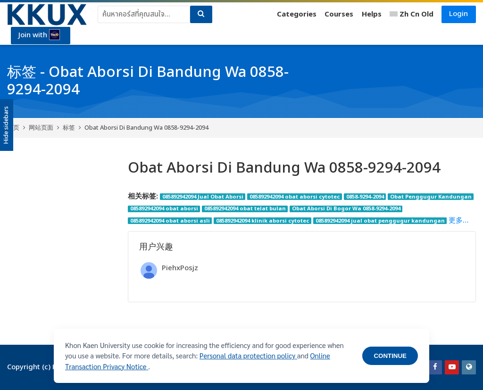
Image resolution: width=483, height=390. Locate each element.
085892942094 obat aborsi (164, 209)
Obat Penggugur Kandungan (431, 196)
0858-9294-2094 (365, 196)
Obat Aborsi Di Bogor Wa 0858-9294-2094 (346, 209)
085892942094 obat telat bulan (245, 209)
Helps (371, 14)
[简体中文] (411, 14)
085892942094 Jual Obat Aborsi (202, 196)
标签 (69, 128)
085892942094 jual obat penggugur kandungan (380, 220)
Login (458, 13)
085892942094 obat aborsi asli (170, 220)
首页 (13, 128)
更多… (458, 220)
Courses (339, 14)
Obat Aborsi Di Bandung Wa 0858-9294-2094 (146, 128)
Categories (296, 14)
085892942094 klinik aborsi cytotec (262, 220)
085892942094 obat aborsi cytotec (295, 196)
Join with (39, 35)
